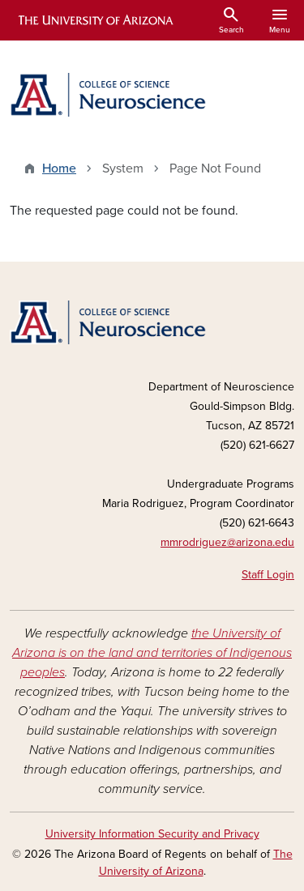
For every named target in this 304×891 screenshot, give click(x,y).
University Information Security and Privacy (152, 834)
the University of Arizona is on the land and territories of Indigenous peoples (152, 652)
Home (59, 168)
